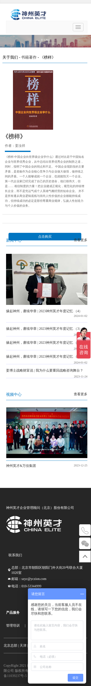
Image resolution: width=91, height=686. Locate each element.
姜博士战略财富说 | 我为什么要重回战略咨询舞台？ (44, 370)
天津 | (24, 645)
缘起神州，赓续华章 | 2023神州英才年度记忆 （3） (44, 329)
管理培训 (13, 625)
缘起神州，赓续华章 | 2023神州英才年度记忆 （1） (44, 356)
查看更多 (80, 240)
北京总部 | (11, 645)
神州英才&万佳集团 (21, 466)
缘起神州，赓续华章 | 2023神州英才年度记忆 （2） (44, 342)
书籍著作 (29, 57)
